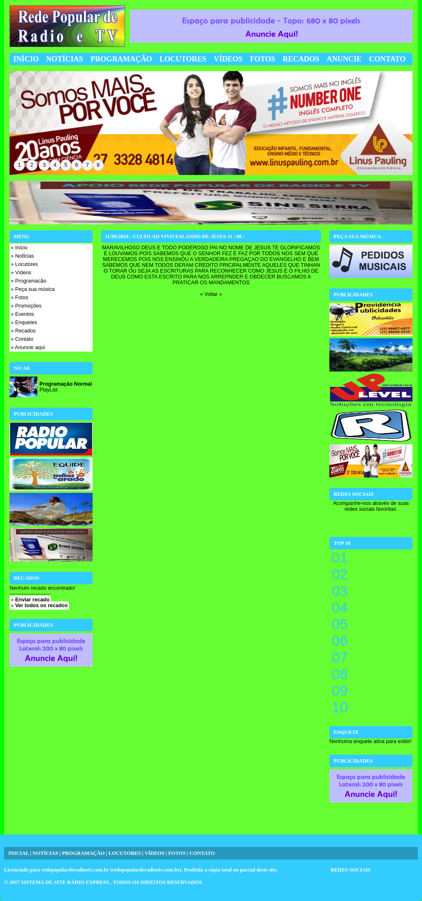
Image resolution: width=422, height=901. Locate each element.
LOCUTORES (124, 853)
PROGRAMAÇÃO (83, 853)
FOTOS (177, 853)
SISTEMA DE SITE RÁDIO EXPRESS (65, 882)
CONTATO (202, 853)
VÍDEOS (154, 853)
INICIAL (18, 853)
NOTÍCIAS (45, 853)
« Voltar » (211, 294)
